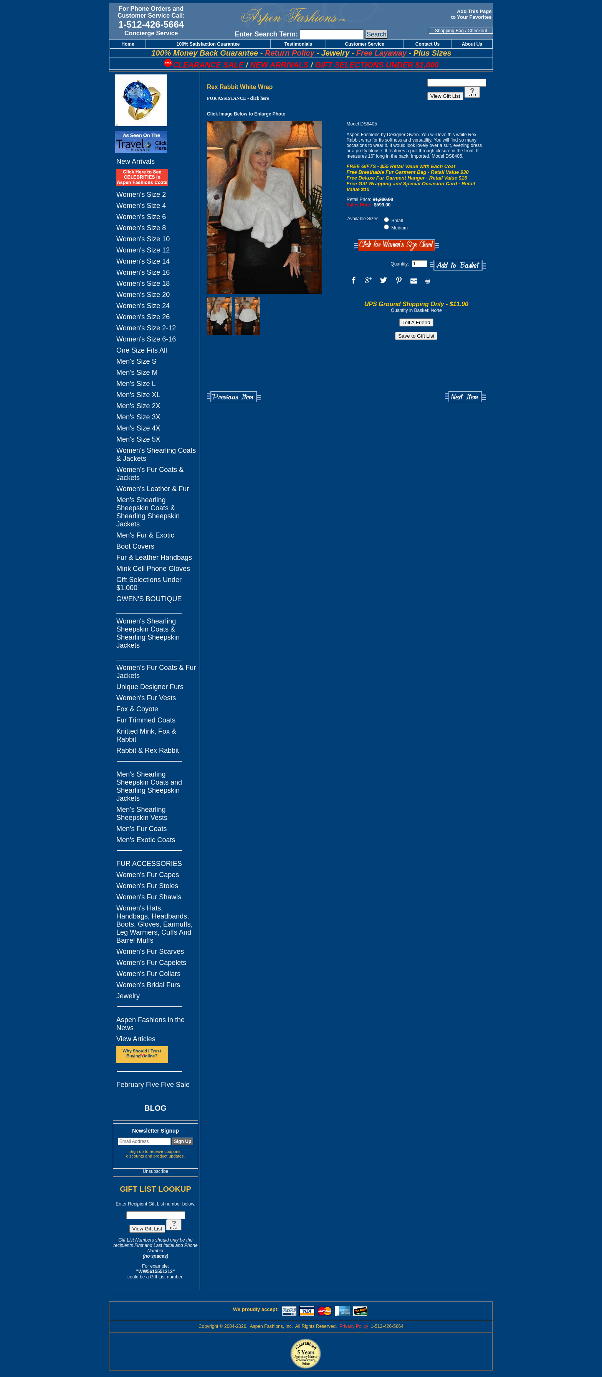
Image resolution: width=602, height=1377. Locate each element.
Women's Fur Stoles (147, 886)
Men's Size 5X (138, 439)
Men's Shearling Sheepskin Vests (141, 813)
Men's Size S (136, 361)
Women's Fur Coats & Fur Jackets (156, 671)
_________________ (149, 610)
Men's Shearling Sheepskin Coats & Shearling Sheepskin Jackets (148, 512)
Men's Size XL (138, 395)
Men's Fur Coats (141, 829)
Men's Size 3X (138, 417)
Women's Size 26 (143, 317)
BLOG (155, 1108)
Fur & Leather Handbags (154, 557)
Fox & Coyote (137, 709)
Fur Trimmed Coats (145, 720)
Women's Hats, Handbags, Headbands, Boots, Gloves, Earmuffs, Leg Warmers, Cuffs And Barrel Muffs (154, 924)
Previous (234, 397)
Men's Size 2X (138, 406)
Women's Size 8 (141, 228)
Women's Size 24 (143, 306)
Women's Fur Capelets (151, 962)
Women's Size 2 (141, 194)
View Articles (135, 1039)
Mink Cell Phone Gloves (153, 568)
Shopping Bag (449, 30)
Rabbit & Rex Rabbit (147, 750)
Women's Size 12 (143, 250)
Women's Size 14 (143, 261)
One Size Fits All (141, 350)
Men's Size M (136, 372)
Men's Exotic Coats (145, 840)
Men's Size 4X (138, 428)
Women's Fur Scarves (150, 951)
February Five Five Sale (153, 1084)
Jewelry (128, 996)
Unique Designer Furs (150, 687)
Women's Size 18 (143, 283)
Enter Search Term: (266, 34)
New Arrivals (135, 161)
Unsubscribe (156, 1171)
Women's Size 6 (141, 217)
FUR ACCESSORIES (149, 863)
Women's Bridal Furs (148, 985)
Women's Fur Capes (147, 875)
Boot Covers (135, 546)
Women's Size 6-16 (146, 339)
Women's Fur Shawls (148, 897)
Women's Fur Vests (146, 698)
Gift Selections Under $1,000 (149, 584)
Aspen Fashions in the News (150, 1024)
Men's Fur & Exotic (145, 535)
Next (465, 397)
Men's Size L (135, 384)
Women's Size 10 (143, 239)
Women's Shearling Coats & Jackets (156, 454)
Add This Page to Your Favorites (472, 14)
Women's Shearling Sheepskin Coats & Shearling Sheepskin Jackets (148, 633)
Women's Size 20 (143, 294)
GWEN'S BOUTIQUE (149, 599)
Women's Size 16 (143, 272)
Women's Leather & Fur (152, 489)
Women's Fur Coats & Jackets (150, 474)
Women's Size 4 (141, 205)
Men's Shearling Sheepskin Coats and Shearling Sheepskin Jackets (149, 786)
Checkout (477, 30)
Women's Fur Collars (148, 974)
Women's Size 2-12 (146, 328)
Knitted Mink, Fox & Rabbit (146, 735)
